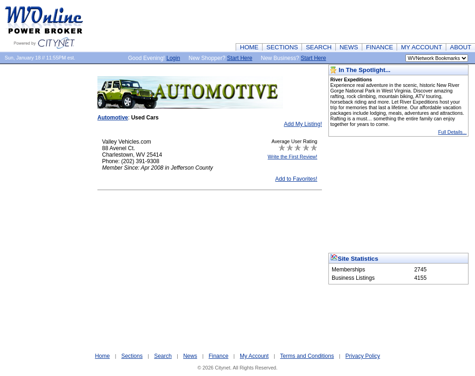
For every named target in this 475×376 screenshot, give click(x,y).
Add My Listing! (303, 124)
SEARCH (319, 47)
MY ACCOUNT (421, 47)
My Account (254, 356)
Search (163, 356)
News (190, 356)
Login (173, 58)
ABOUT (460, 47)
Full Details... (452, 132)
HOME (249, 47)
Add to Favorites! (296, 179)
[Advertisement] (306, 21)
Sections (131, 356)
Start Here (239, 58)
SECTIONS (282, 47)
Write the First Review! (292, 156)
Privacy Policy (363, 356)
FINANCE (379, 47)
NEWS (349, 47)
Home (102, 356)
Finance (219, 356)
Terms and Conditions (307, 356)
